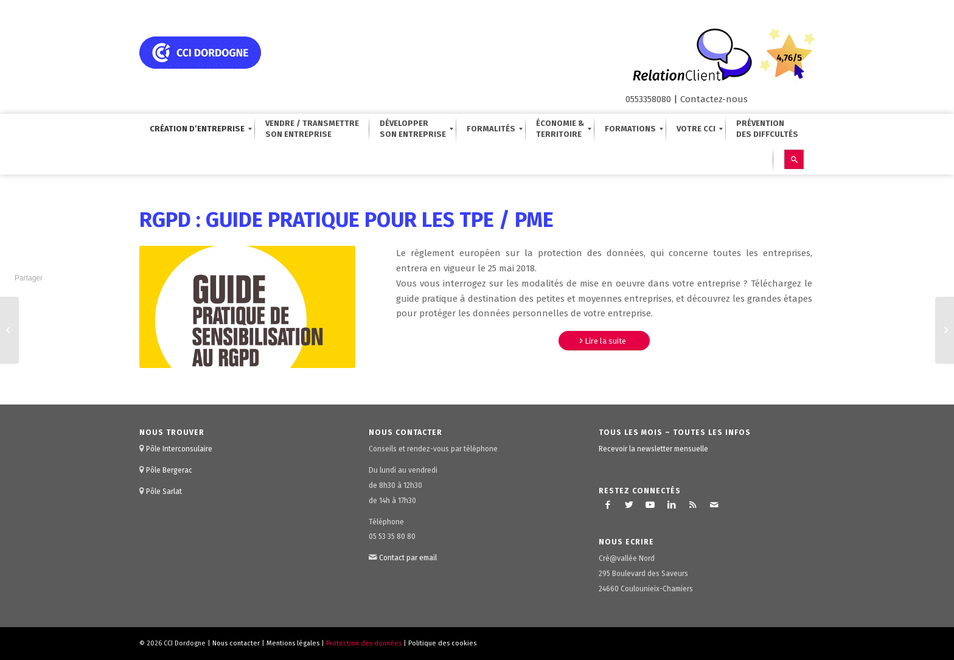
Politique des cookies (442, 643)
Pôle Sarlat (164, 491)
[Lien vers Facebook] (608, 505)
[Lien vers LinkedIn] (672, 505)
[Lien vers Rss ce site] (693, 505)
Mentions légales (292, 643)
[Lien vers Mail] (714, 505)
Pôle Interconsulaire (179, 449)
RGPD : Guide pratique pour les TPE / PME (346, 219)
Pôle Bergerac (169, 470)
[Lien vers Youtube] (650, 505)
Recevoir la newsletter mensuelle (653, 449)
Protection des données (364, 643)
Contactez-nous (714, 99)
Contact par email (408, 558)
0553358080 (648, 99)
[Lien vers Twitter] (629, 505)
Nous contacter (236, 643)
